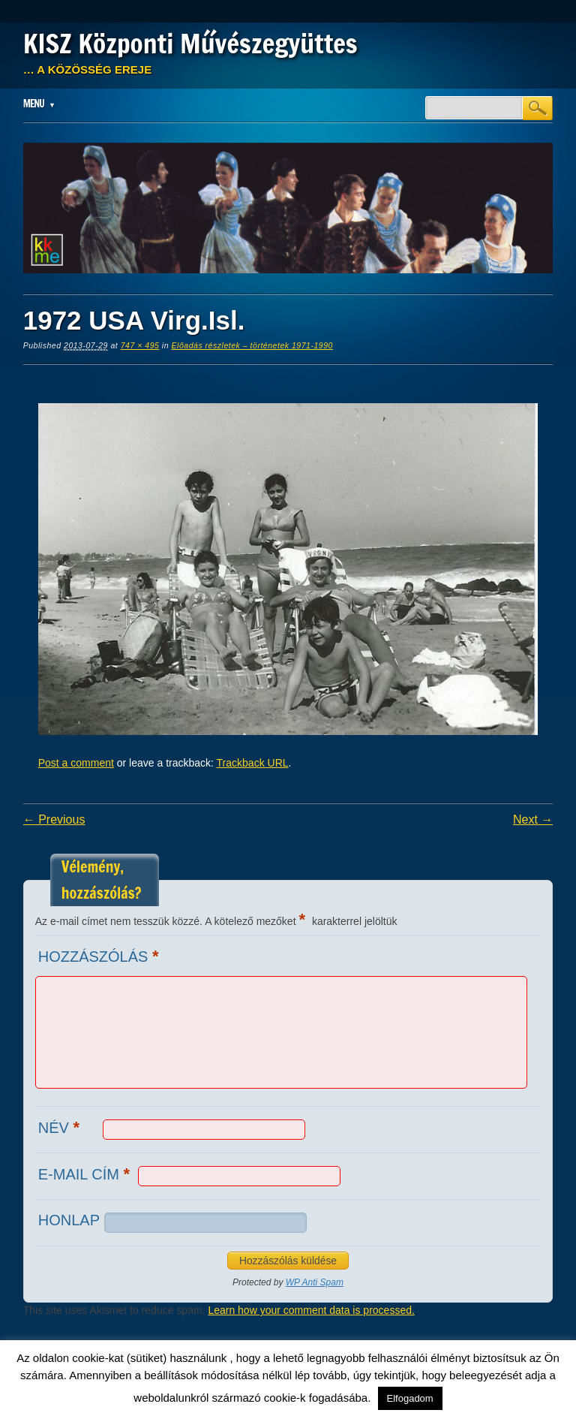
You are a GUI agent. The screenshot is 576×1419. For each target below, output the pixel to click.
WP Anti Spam (315, 1282)
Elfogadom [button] (410, 1398)
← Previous (54, 819)
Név (60, 1127)
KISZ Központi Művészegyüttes (190, 43)
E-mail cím (86, 1173)
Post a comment (76, 763)
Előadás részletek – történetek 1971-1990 (252, 345)
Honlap (69, 1220)
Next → (533, 819)
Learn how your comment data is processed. (311, 1310)
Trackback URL (253, 763)
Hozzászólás (100, 956)
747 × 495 (140, 345)
